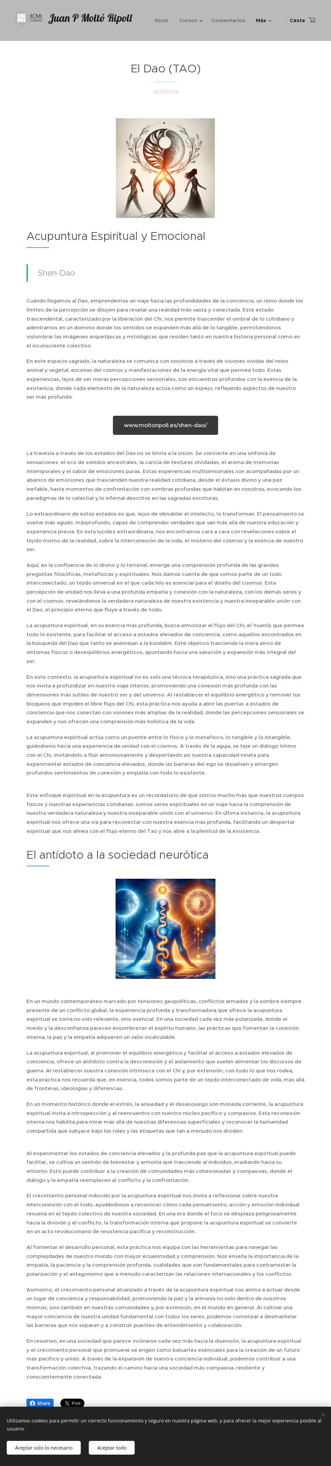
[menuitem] (163, 20)
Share (40, 1403)
